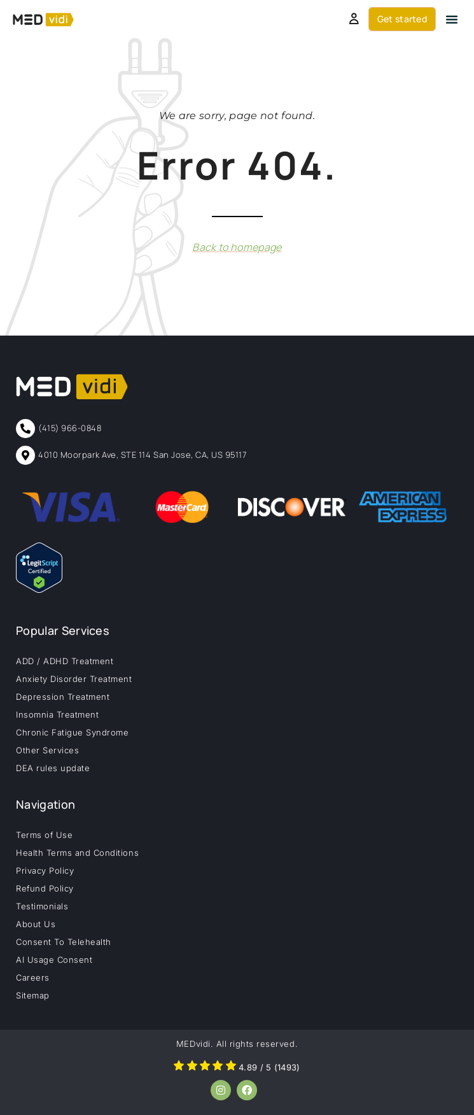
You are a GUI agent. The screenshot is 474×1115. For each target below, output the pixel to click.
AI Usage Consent (54, 960)
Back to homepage (236, 247)
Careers (33, 977)
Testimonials (42, 906)
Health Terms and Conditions (77, 853)
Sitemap (33, 995)
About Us (35, 924)
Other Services (47, 750)
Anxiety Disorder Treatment (74, 679)
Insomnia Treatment (57, 714)
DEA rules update (53, 768)
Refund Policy (45, 888)
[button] (451, 19)
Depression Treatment (62, 697)
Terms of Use (44, 835)
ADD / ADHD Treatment (64, 661)
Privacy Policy (45, 870)
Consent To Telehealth (63, 942)
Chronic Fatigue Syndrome (72, 732)
